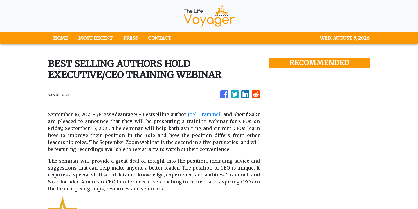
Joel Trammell (205, 114)
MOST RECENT (95, 38)
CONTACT (159, 38)
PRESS (130, 38)
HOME (60, 38)
